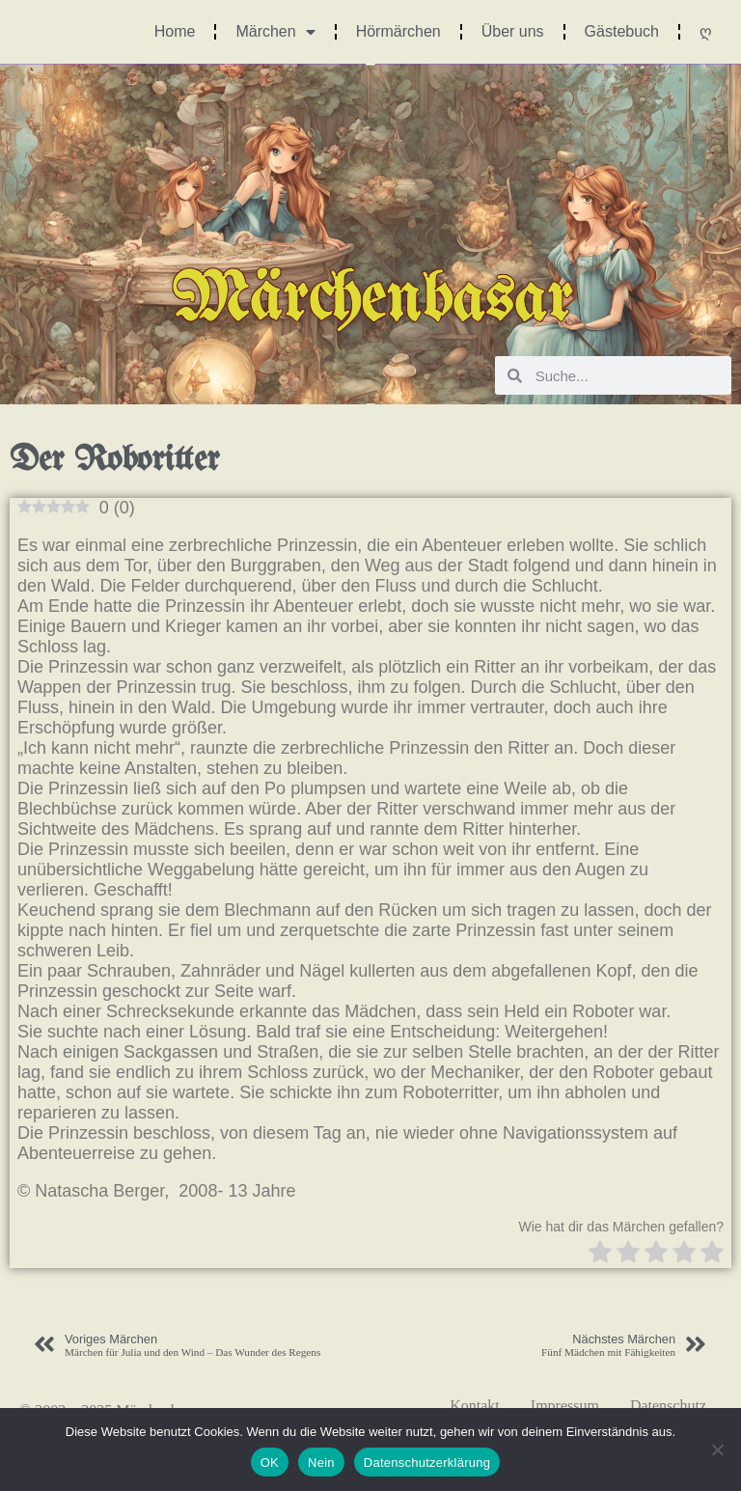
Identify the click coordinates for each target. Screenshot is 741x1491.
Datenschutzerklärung (427, 1462)
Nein (321, 1462)
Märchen (275, 31)
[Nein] (717, 1449)
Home (175, 31)
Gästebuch (622, 31)
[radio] (600, 1254)
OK (270, 1462)
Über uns (512, 31)
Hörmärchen (398, 31)
